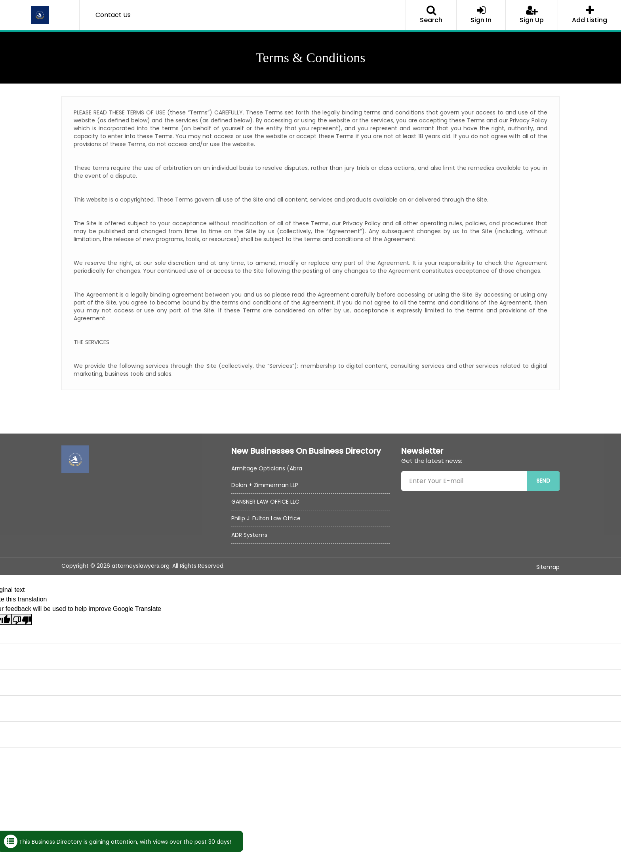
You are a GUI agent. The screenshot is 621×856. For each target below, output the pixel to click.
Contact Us (113, 14)
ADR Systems (249, 535)
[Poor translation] (21, 619)
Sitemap (548, 567)
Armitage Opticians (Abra (266, 468)
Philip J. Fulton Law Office (266, 518)
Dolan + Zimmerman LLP (264, 485)
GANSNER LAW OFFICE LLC (265, 502)
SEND (543, 481)
